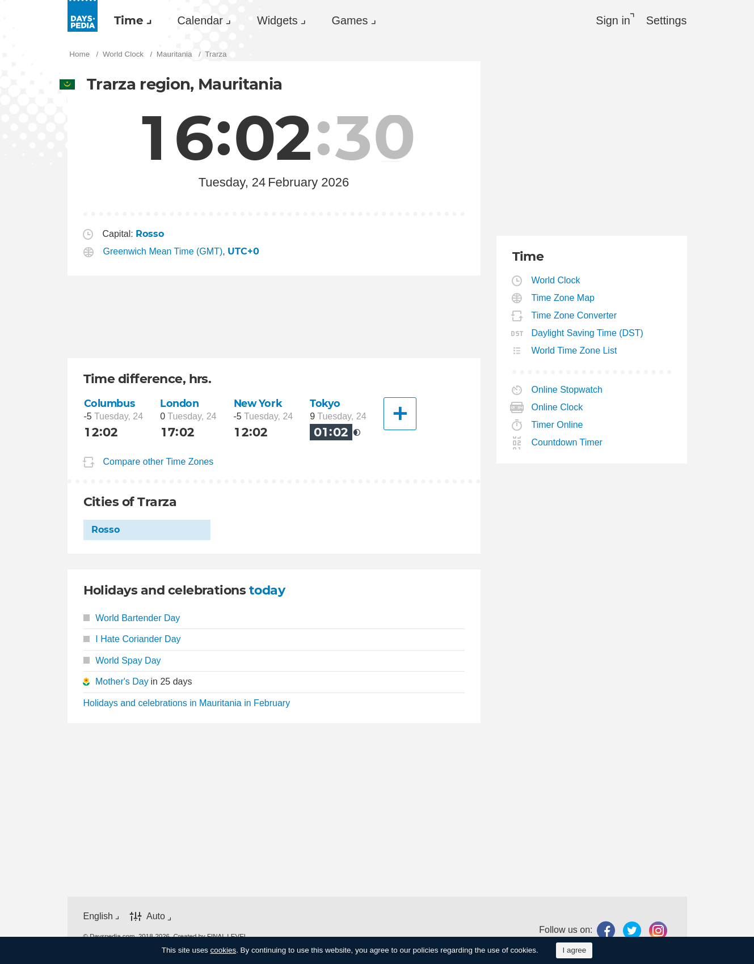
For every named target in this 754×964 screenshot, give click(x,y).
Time (129, 20)
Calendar (200, 20)
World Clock (556, 280)
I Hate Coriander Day (132, 639)
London (179, 403)
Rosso (105, 529)
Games (350, 20)
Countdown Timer (567, 442)
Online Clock (557, 407)
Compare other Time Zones (158, 461)
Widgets (277, 20)
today (267, 590)
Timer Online (557, 425)
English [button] (98, 916)
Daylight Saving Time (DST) (587, 333)
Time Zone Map (563, 298)
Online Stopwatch (567, 389)
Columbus (109, 403)
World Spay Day (122, 660)
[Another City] (400, 413)
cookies (223, 950)
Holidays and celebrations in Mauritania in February (186, 703)
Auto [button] (155, 916)
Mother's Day (122, 681)
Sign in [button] (613, 20)
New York (258, 403)
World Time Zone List (574, 350)
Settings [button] (666, 20)
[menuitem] (130, 20)
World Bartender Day (131, 618)
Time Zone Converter (574, 315)
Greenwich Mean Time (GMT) (163, 251)
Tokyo (325, 403)
